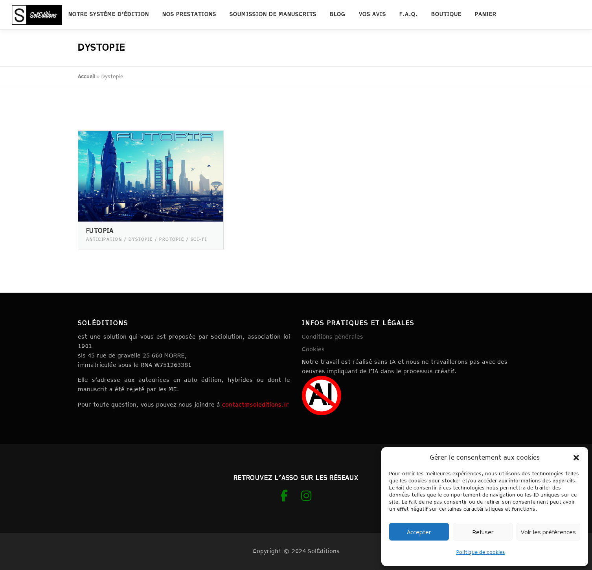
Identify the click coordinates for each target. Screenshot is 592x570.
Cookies (313, 349)
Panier (485, 14)
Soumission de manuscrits (273, 14)
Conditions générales (332, 337)
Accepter (419, 532)
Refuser (483, 532)
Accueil (86, 76)
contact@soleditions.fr (255, 405)
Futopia (100, 231)
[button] (576, 458)
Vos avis (372, 14)
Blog (338, 14)
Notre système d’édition (108, 14)
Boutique (446, 14)
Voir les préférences (548, 532)
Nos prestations (189, 14)
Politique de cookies (480, 552)
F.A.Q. (408, 14)
